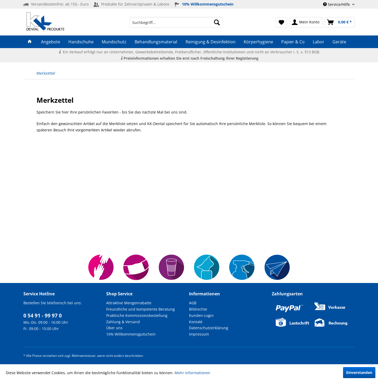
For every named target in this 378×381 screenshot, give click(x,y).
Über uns (114, 327)
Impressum (199, 334)
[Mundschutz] (114, 41)
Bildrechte (198, 309)
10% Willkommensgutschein (131, 334)
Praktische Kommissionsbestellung (136, 315)
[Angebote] (50, 41)
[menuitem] (176, 22)
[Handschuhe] (81, 41)
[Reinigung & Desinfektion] (210, 41)
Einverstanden (359, 372)
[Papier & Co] (293, 41)
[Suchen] (216, 22)
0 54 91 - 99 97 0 (42, 315)
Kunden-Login (201, 315)
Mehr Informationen (192, 372)
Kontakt (195, 321)
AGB (192, 302)
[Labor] (319, 41)
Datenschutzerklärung (208, 327)
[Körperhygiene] (258, 41)
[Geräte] (339, 41)
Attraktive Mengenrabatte (128, 302)
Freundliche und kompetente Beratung (140, 309)
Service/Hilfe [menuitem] (337, 4)
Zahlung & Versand (123, 321)
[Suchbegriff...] (176, 22)
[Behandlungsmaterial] (156, 41)
